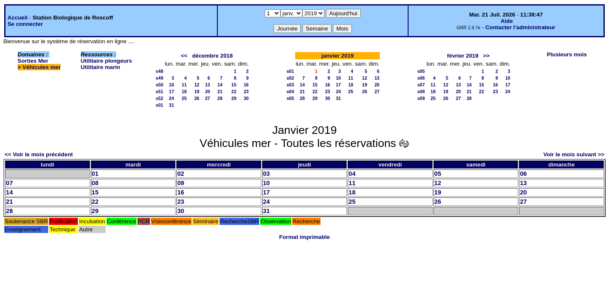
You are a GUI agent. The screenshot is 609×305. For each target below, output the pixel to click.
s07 (421, 84)
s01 (159, 105)
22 (233, 91)
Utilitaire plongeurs (106, 61)
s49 (159, 77)
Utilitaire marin (100, 67)
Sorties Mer (33, 61)
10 (171, 84)
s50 (159, 84)
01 (95, 173)
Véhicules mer (41, 67)
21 (219, 91)
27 (207, 98)
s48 (159, 71)
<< (184, 56)
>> (486, 56)
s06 (421, 77)
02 (180, 173)
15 (233, 84)
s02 (290, 77)
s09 (421, 98)
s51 (159, 91)
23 (246, 91)
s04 (290, 91)
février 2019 (462, 56)
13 (207, 84)
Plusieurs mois (567, 54)
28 (219, 98)
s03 (290, 84)
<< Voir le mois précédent (39, 154)
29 (233, 98)
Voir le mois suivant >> (573, 154)
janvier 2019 (337, 56)
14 (219, 84)
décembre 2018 (212, 56)
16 (246, 84)
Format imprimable (304, 237)
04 (351, 173)
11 (184, 84)
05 (437, 173)
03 (266, 173)
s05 (290, 98)
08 (95, 183)
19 (196, 91)
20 (207, 91)
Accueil (17, 17)
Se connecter (25, 24)
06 (523, 173)
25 (184, 98)
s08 (421, 91)
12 (196, 84)
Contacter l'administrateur (520, 27)
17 (171, 91)
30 (246, 98)
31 (171, 105)
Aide (507, 21)
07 (9, 183)
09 (180, 183)
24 (171, 98)
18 (184, 91)
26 (196, 98)
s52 (159, 98)
